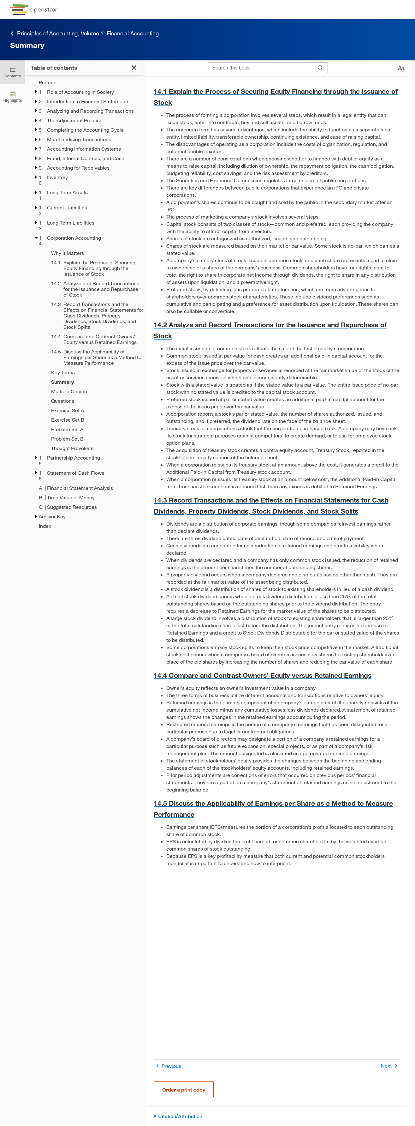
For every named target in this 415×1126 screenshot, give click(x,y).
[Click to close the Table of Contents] (12, 72)
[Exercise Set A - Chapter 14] (93, 410)
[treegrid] (84, 302)
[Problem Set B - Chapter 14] (93, 439)
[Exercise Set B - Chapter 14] (93, 420)
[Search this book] (260, 68)
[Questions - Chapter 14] (93, 401)
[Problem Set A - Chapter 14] (93, 429)
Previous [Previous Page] (167, 1066)
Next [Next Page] (390, 1066)
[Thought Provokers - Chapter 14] (93, 448)
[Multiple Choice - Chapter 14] (93, 391)
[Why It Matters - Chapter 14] (93, 253)
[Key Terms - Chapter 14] (93, 372)
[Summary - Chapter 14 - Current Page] (93, 382)
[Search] (320, 68)
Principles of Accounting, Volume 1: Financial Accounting (84, 33)
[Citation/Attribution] (277, 1116)
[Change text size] (401, 68)
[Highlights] (12, 96)
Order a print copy (183, 1090)
